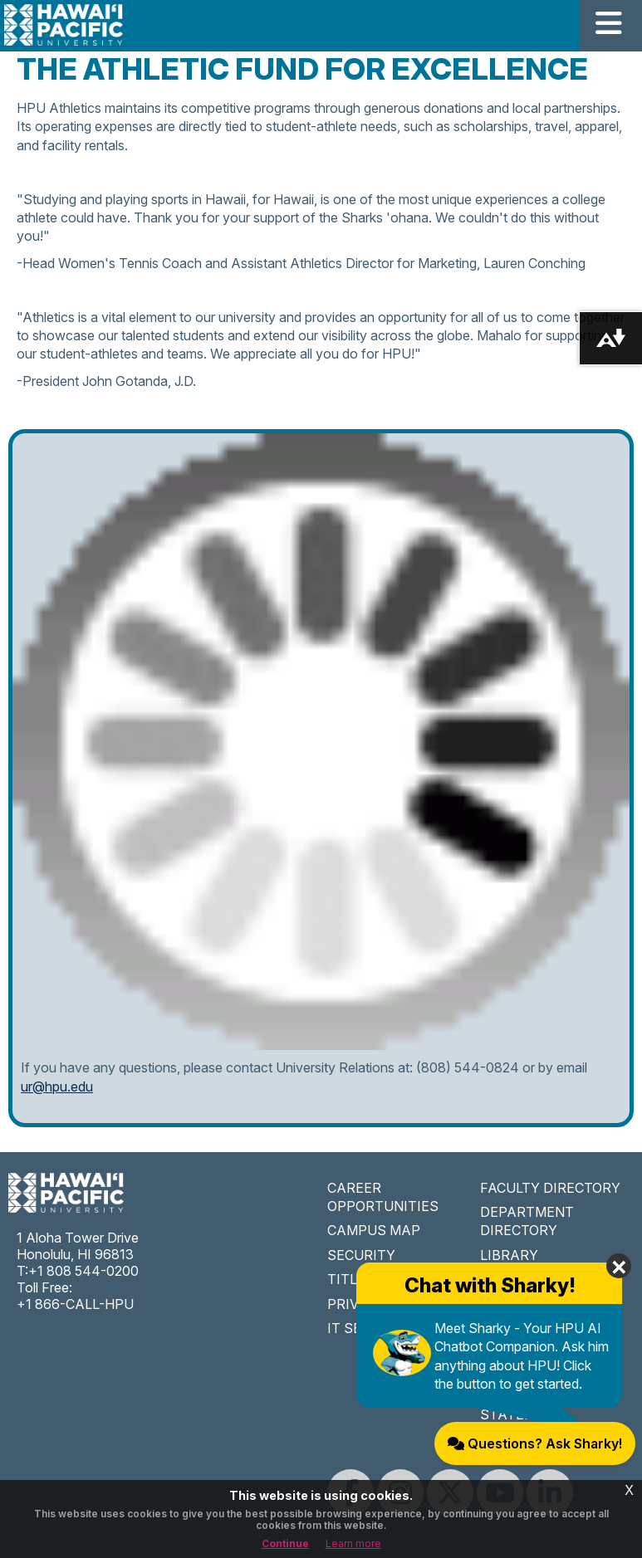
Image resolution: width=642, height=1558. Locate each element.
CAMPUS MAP (373, 1230)
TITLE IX (354, 1279)
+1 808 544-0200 (83, 1271)
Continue (285, 1543)
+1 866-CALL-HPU (75, 1304)
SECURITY (361, 1255)
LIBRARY (509, 1255)
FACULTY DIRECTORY (550, 1187)
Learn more (353, 1543)
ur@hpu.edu (57, 1086)
